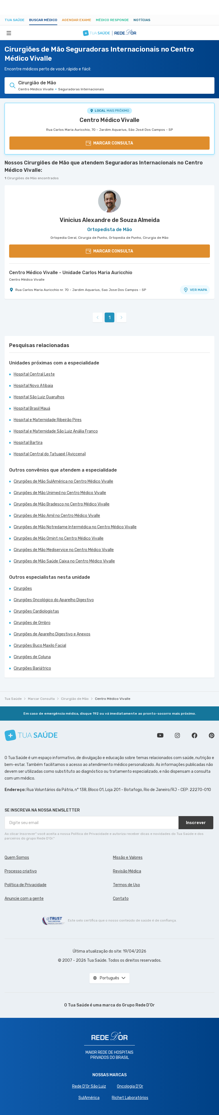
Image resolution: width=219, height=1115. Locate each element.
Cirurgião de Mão (75, 699)
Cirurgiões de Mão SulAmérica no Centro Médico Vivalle (63, 481)
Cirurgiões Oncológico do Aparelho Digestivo (54, 600)
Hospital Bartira (28, 442)
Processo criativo (21, 871)
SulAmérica (89, 1097)
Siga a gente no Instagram (177, 735)
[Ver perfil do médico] (109, 201)
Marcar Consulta (41, 699)
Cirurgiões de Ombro (32, 622)
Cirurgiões (23, 588)
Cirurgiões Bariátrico (32, 668)
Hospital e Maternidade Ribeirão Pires (48, 419)
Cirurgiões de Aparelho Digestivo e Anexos (52, 634)
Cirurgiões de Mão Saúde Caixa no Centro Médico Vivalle (64, 561)
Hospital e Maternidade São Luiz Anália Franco (56, 431)
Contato (121, 898)
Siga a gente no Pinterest (211, 735)
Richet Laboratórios (130, 1097)
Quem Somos (17, 857)
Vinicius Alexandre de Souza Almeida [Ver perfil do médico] (110, 220)
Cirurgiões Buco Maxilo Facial (40, 645)
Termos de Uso (126, 884)
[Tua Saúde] (31, 735)
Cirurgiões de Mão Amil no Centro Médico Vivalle (57, 515)
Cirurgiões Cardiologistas (36, 611)
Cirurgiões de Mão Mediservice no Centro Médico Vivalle (64, 549)
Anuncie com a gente (24, 898)
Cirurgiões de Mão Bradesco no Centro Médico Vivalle (62, 504)
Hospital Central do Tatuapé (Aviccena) (50, 454)
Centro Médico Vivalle (109, 120)
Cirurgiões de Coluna (32, 657)
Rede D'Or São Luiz (89, 1086)
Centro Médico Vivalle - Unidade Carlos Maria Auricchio (70, 272)
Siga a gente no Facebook (194, 735)
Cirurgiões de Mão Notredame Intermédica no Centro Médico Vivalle (75, 527)
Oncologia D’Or (130, 1086)
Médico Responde (112, 20)
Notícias (141, 20)
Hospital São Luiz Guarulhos (39, 397)
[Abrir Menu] (9, 32)
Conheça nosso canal (160, 735)
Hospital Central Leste (34, 374)
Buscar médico (43, 20)
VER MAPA (195, 290)
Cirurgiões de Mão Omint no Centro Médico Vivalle (59, 538)
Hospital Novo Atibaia (33, 385)
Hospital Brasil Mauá (32, 408)
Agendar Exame (76, 20)
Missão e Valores (128, 857)
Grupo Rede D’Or (138, 1005)
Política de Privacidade (25, 884)
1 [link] (110, 317)
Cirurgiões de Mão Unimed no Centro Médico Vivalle (60, 492)
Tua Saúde (15, 20)
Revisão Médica (127, 871)
